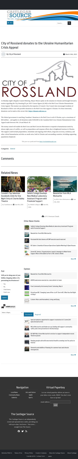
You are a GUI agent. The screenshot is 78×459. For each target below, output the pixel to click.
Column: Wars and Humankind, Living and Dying (45, 299)
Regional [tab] (38, 314)
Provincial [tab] (28, 314)
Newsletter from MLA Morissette (41, 233)
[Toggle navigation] (10, 23)
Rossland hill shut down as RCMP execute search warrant (48, 239)
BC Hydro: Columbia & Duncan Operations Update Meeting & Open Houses (53, 245)
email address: (45, 402)
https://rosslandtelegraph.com (47, 141)
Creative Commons (41, 453)
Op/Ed (30, 395)
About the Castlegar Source (57, 453)
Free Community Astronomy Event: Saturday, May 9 (47, 286)
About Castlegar (72, 453)
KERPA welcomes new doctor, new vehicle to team (46, 280)
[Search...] (62, 23)
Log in (50, 456)
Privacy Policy (29, 453)
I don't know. (7, 289)
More (73, 259)
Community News (14, 395)
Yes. (4, 284)
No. (4, 286)
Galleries (14, 397)
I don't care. (6, 292)
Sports (31, 397)
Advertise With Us (6, 453)
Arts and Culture (31, 392)
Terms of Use (18, 453)
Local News (14, 392)
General (12, 149)
